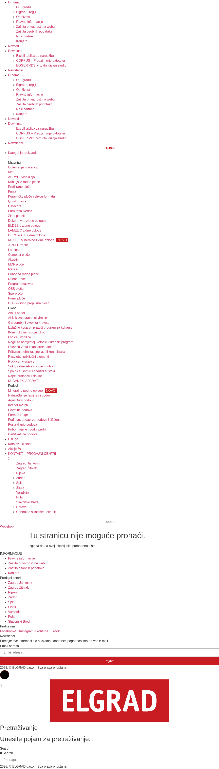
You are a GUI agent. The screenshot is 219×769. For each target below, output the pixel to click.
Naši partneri (25, 36)
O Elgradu (23, 7)
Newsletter (15, 70)
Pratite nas (7, 626)
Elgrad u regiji (26, 12)
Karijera (21, 41)
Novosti (13, 46)
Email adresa (9, 646)
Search (5, 748)
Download (15, 51)
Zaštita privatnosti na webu (35, 26)
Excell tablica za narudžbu (35, 55)
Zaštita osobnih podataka (34, 31)
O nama (14, 2)
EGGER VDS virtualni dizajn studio (41, 65)
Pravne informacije (29, 21)
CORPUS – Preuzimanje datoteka (40, 60)
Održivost (23, 17)
